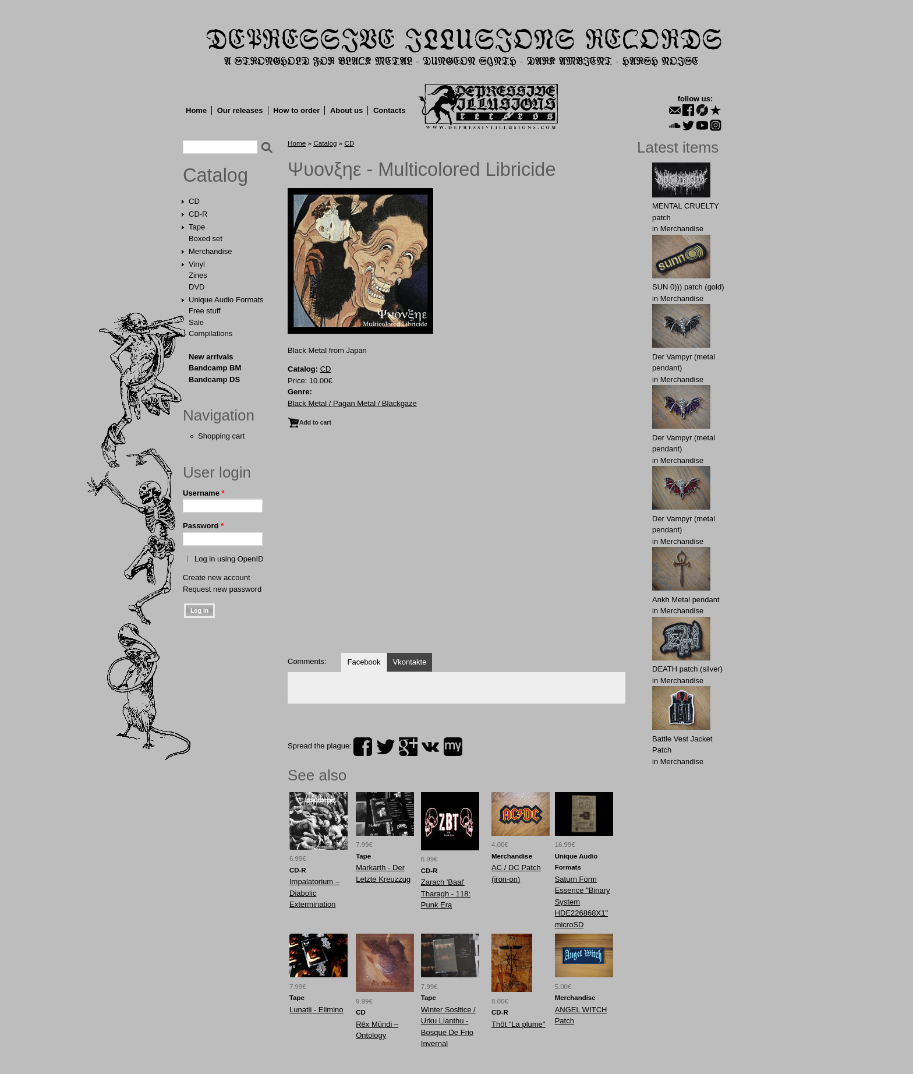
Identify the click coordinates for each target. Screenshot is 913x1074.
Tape (197, 226)
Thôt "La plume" (518, 1024)
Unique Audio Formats (226, 299)
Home (196, 110)
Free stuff (205, 310)
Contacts (389, 110)
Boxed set (205, 238)
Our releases (240, 110)
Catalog (215, 175)
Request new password (222, 589)
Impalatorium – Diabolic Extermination (314, 893)
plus (408, 746)
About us (346, 110)
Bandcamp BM (215, 367)
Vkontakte (410, 662)
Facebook (363, 662)
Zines (198, 275)
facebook (362, 746)
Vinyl (197, 264)
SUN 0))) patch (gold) (688, 286)
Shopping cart (221, 436)
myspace (453, 746)
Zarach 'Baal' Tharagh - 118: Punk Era (445, 893)
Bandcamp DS (214, 379)
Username (204, 493)
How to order (296, 110)
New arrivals (211, 356)
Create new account (216, 577)
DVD (196, 286)
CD (194, 201)
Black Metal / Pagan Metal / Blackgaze (352, 403)
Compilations (210, 333)
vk (430, 746)
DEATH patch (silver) (687, 669)
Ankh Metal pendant (686, 599)
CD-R (198, 214)
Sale (196, 322)
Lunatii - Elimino (316, 1009)
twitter (385, 746)
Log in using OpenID (229, 558)
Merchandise (210, 251)
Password (203, 525)
